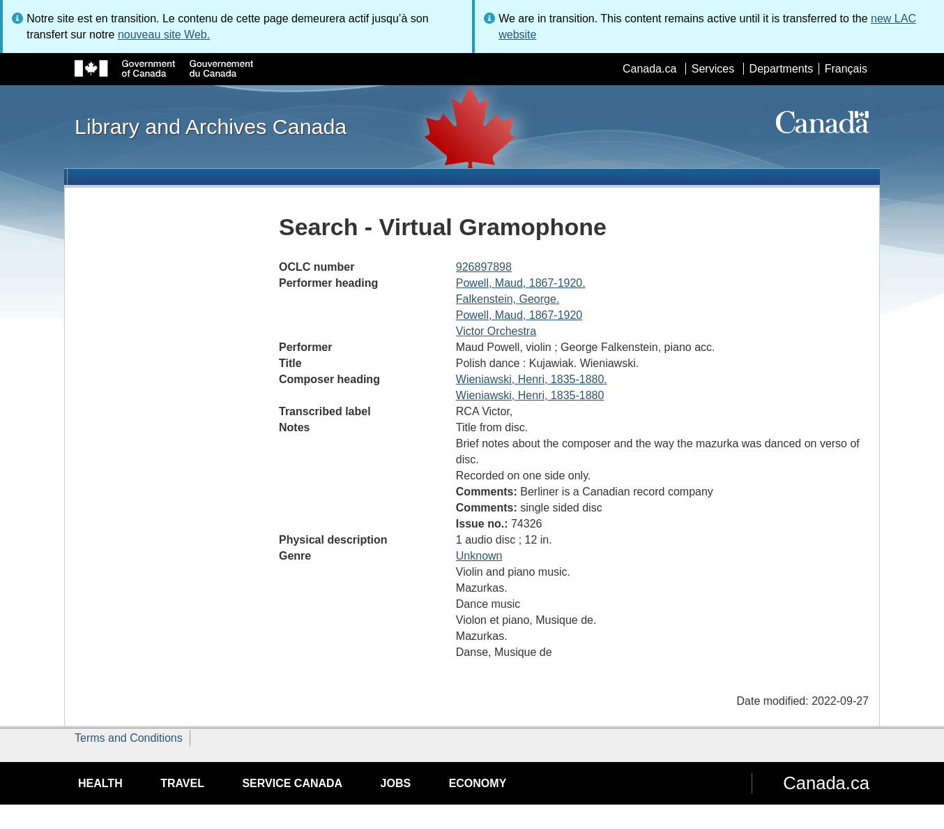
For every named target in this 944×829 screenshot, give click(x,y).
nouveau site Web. (164, 34)
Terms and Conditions (129, 738)
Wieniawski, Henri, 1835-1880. (531, 379)
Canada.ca (649, 69)
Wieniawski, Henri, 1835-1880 (530, 395)
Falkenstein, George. (508, 299)
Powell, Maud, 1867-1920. (521, 283)
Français (846, 69)
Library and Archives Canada (211, 126)
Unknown (479, 556)
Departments (781, 69)
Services (713, 69)
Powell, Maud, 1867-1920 (519, 315)
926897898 (484, 267)
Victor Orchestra (496, 331)
